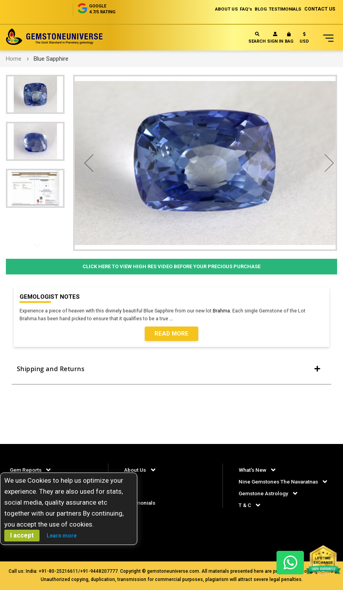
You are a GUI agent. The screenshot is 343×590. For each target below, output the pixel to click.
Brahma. (225, 311)
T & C (245, 516)
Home (14, 58)
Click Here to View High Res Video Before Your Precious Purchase (171, 266)
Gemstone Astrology (265, 504)
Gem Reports (26, 470)
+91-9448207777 (99, 571)
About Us (135, 470)
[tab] (171, 372)
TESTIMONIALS (282, 9)
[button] (304, 39)
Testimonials (140, 503)
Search (257, 38)
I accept (22, 535)
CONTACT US (319, 9)
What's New (253, 470)
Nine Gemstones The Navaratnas (280, 481)
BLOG (254, 9)
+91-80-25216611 (58, 571)
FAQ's (237, 9)
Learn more (62, 535)
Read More (171, 334)
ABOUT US (215, 9)
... (175, 319)
